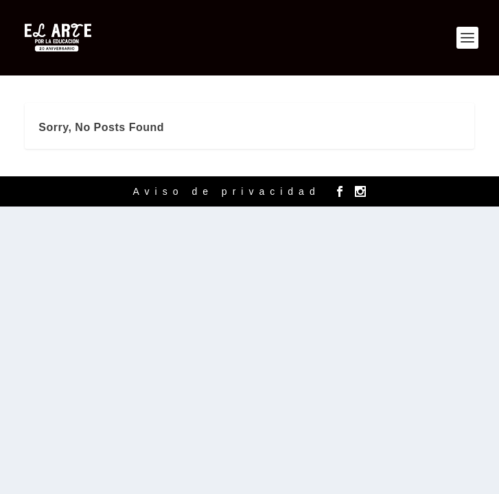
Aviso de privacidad (227, 191)
